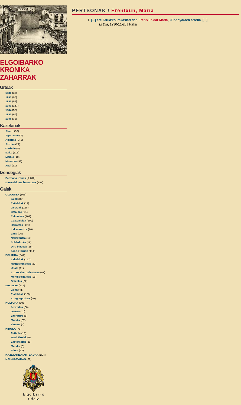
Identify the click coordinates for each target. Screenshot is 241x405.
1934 (8, 109)
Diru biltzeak (19, 246)
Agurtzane (12, 135)
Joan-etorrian (19, 250)
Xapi (8, 165)
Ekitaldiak (17, 203)
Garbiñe (10, 148)
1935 (8, 114)
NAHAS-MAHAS (15, 359)
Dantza (15, 311)
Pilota (14, 350)
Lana (14, 233)
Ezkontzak (17, 216)
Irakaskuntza (19, 229)
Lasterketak (18, 341)
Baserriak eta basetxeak (20, 182)
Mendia (15, 346)
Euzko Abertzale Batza (25, 272)
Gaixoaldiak (18, 220)
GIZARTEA (12, 194)
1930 (8, 92)
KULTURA (11, 302)
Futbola (16, 333)
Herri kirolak (19, 337)
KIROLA (10, 328)
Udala (14, 267)
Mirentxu (11, 161)
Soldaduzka (18, 242)
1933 (8, 105)
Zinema (15, 324)
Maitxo (9, 156)
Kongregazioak (20, 298)
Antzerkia (17, 307)
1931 (8, 97)
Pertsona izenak (15, 177)
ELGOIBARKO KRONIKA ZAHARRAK (21, 70)
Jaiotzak (16, 207)
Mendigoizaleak (21, 276)
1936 (8, 118)
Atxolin (10, 144)
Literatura (17, 315)
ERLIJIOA (11, 285)
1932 (8, 101)
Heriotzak (17, 224)
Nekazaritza (18, 237)
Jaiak (14, 198)
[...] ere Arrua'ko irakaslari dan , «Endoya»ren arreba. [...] (149, 20)
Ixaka (8, 152)
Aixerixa (10, 139)
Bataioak (16, 211)
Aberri (9, 131)
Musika (15, 320)
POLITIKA (11, 254)
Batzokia (16, 280)
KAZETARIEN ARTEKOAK (21, 354)
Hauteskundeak (21, 263)
